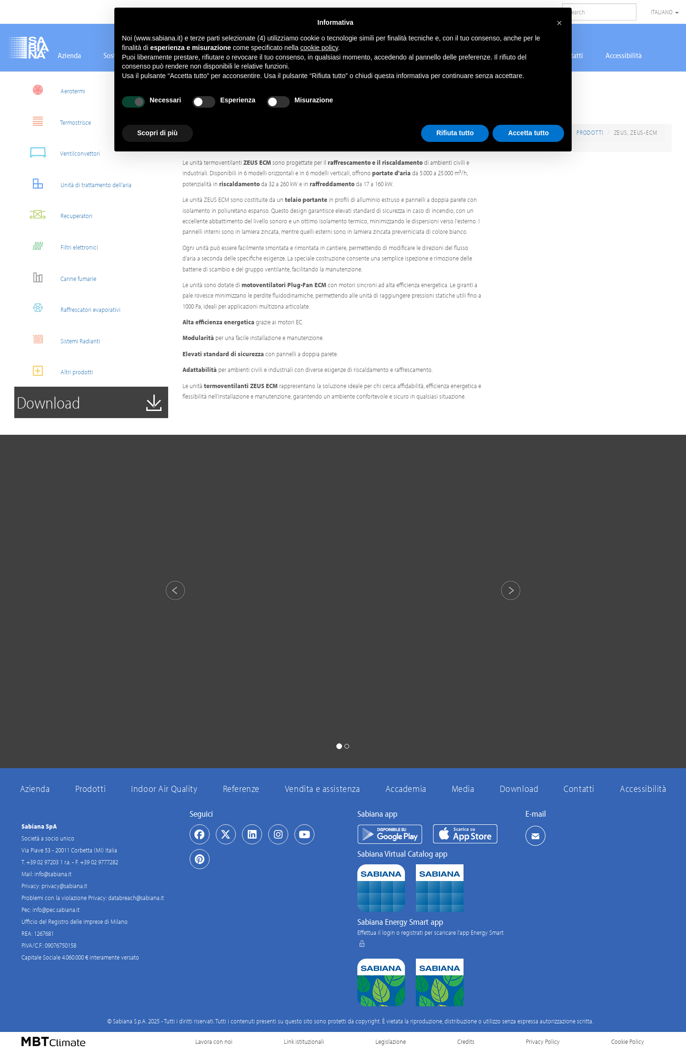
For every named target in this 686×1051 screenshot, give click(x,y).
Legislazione (390, 1041)
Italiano (665, 12)
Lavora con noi (213, 1041)
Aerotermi (53, 89)
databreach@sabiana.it (136, 897)
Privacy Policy (543, 1041)
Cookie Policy (627, 1041)
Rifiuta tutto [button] (455, 133)
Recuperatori (56, 214)
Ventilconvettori (60, 152)
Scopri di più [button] (157, 133)
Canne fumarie (58, 277)
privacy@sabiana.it (64, 885)
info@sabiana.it (52, 874)
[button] (167, 592)
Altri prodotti (57, 370)
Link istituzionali (304, 1041)
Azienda (69, 55)
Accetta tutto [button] (528, 133)
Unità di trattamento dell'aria (76, 183)
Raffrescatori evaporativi (71, 308)
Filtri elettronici (59, 245)
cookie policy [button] (319, 47)
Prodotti (590, 132)
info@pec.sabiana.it (56, 909)
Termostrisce (56, 121)
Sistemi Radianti (60, 339)
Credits (465, 1041)
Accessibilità (623, 55)
